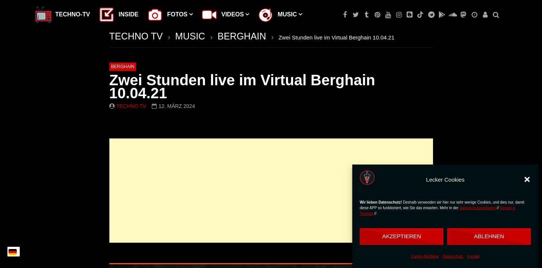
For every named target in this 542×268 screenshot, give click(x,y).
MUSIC (190, 36)
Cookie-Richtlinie (425, 256)
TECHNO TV (136, 36)
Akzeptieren (401, 236)
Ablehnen (489, 236)
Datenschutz (453, 256)
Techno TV (131, 106)
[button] (527, 179)
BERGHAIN (242, 36)
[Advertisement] (271, 190)
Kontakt (473, 256)
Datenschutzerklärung (477, 208)
